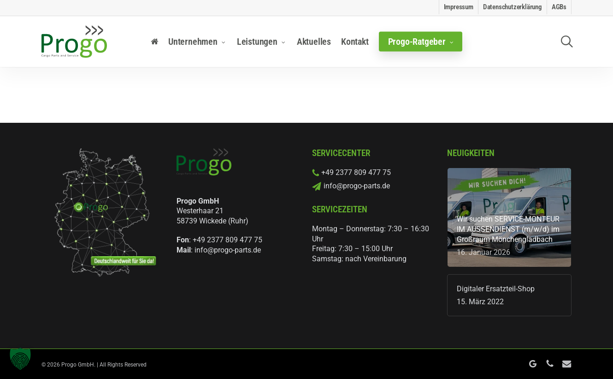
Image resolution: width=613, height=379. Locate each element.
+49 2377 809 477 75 (227, 239)
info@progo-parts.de (228, 250)
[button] (20, 358)
